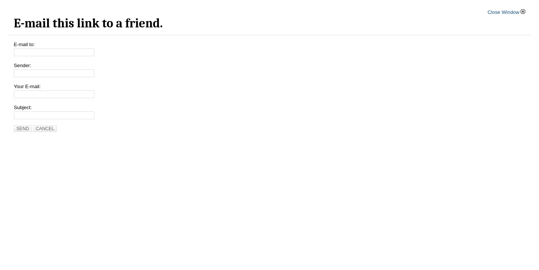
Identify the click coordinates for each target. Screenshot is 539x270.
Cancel (45, 128)
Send (22, 128)
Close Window (506, 12)
